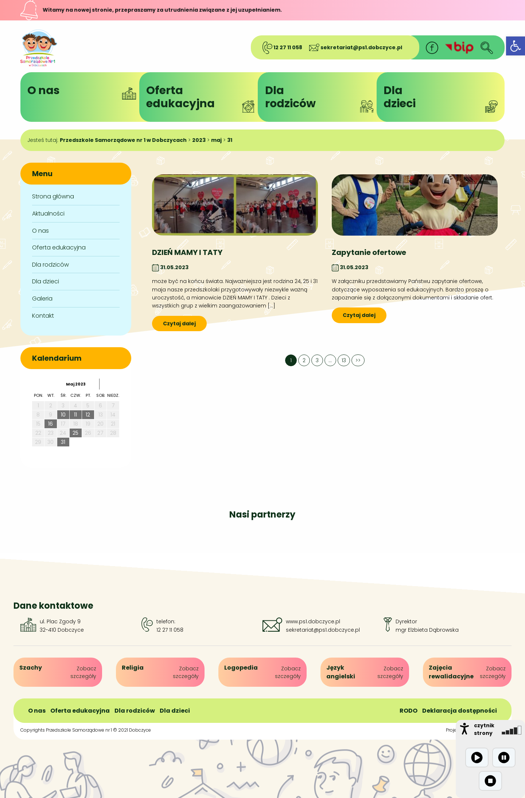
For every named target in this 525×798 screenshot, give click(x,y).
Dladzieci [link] (440, 98)
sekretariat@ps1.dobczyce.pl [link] (355, 47)
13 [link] (344, 360)
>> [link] (358, 360)
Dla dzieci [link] (45, 281)
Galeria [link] (42, 298)
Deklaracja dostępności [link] (459, 710)
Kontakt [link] (43, 315)
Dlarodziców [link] (322, 98)
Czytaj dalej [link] (179, 323)
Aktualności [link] (48, 213)
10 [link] (63, 414)
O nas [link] (84, 91)
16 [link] (50, 423)
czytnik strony (484, 729)
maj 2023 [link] (76, 384)
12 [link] (88, 414)
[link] (515, 45)
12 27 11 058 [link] (282, 47)
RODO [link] (408, 710)
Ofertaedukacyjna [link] (203, 98)
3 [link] (317, 360)
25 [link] (75, 433)
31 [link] (63, 442)
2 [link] (304, 360)
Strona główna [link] (53, 196)
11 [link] (75, 414)
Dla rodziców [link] (50, 264)
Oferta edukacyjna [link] (59, 247)
